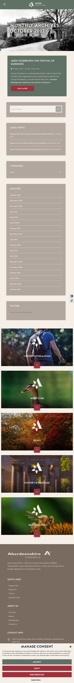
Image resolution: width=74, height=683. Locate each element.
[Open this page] (37, 365)
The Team (12, 612)
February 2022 (14, 284)
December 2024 (15, 234)
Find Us (11, 593)
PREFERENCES (37, 674)
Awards (11, 616)
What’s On (12, 590)
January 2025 (14, 228)
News (11, 172)
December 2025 (15, 201)
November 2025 (15, 206)
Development (14, 620)
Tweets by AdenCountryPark (20, 312)
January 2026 (14, 195)
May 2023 (13, 251)
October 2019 (14, 289)
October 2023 (14, 245)
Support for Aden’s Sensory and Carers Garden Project (30, 134)
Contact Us (13, 624)
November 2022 (15, 267)
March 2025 (13, 223)
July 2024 (12, 239)
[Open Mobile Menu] (4, 4)
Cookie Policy (36, 680)
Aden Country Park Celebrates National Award (27, 149)
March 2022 (13, 278)
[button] (70, 646)
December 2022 (15, 262)
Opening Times (14, 597)
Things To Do (13, 586)
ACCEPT (37, 662)
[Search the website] (35, 109)
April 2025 (13, 217)
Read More (22, 88)
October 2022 (14, 273)
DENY (37, 668)
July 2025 (12, 212)
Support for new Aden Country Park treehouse (27, 143)
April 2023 (13, 256)
